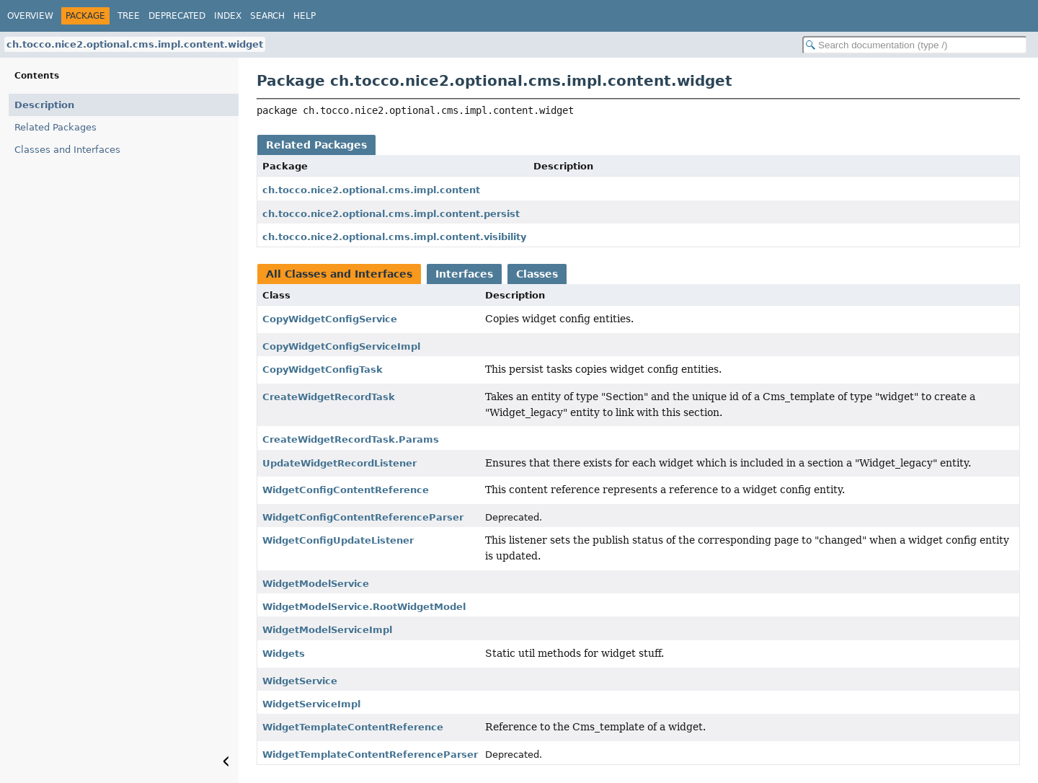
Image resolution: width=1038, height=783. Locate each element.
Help (304, 16)
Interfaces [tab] (464, 274)
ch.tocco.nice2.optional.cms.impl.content (371, 190)
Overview (30, 16)
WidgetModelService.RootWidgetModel (364, 606)
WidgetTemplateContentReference (352, 727)
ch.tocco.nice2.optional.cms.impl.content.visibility (394, 236)
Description (44, 104)
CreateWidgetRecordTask (328, 397)
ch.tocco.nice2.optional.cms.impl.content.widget (134, 44)
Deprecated (176, 16)
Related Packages (55, 127)
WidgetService (299, 681)
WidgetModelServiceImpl (327, 629)
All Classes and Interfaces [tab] (339, 274)
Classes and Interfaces (67, 149)
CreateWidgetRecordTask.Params (350, 439)
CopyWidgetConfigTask (322, 369)
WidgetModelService (315, 583)
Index (227, 16)
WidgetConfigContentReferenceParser (362, 517)
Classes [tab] (537, 274)
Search (267, 16)
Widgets (283, 653)
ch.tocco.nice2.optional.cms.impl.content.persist (391, 213)
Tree (128, 16)
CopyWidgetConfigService (329, 319)
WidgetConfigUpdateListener (338, 540)
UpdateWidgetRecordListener (339, 463)
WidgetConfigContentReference (345, 490)
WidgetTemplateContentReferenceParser (370, 754)
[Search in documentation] (914, 45)
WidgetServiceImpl (311, 704)
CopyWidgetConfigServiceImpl (341, 346)
